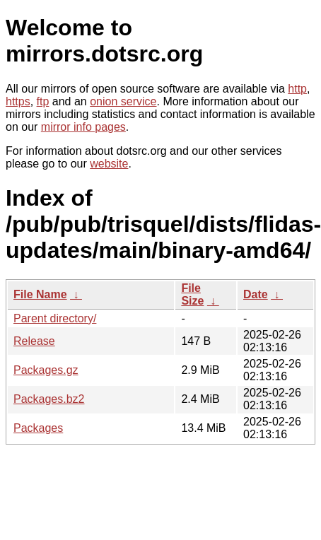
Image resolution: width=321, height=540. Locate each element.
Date (255, 294)
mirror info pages (83, 127)
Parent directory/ (54, 318)
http (297, 89)
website (109, 164)
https (18, 101)
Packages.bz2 (49, 399)
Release (34, 341)
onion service (123, 101)
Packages (38, 428)
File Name (40, 294)
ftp (43, 101)
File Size (192, 294)
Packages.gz (45, 370)
